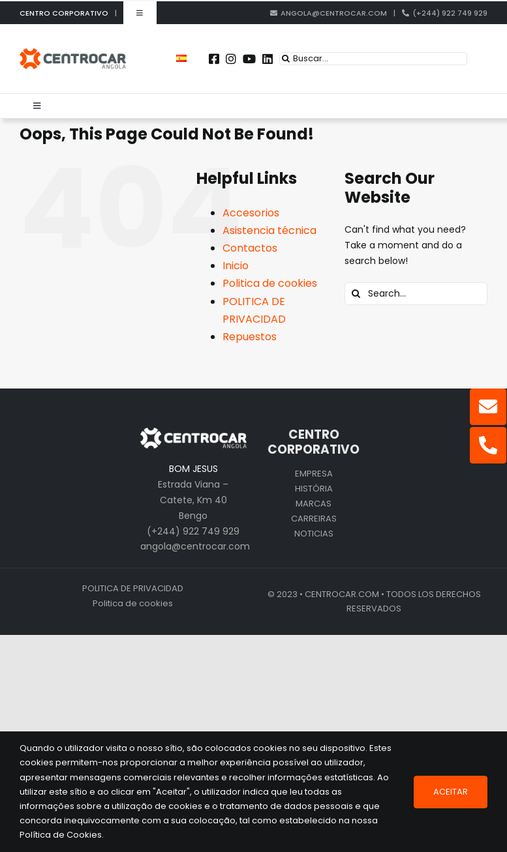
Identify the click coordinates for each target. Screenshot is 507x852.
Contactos (250, 248)
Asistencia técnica (269, 230)
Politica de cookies (270, 283)
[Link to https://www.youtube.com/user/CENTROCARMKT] (249, 59)
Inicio (236, 265)
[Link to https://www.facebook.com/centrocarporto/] (214, 59)
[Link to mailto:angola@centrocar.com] (488, 407)
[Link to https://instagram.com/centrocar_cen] (231, 59)
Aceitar (450, 792)
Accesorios (251, 212)
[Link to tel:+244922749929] (488, 445)
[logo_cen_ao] (73, 52)
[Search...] (416, 293)
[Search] (285, 58)
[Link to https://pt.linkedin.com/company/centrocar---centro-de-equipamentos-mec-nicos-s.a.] (267, 59)
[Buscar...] (373, 58)
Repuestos (250, 336)
